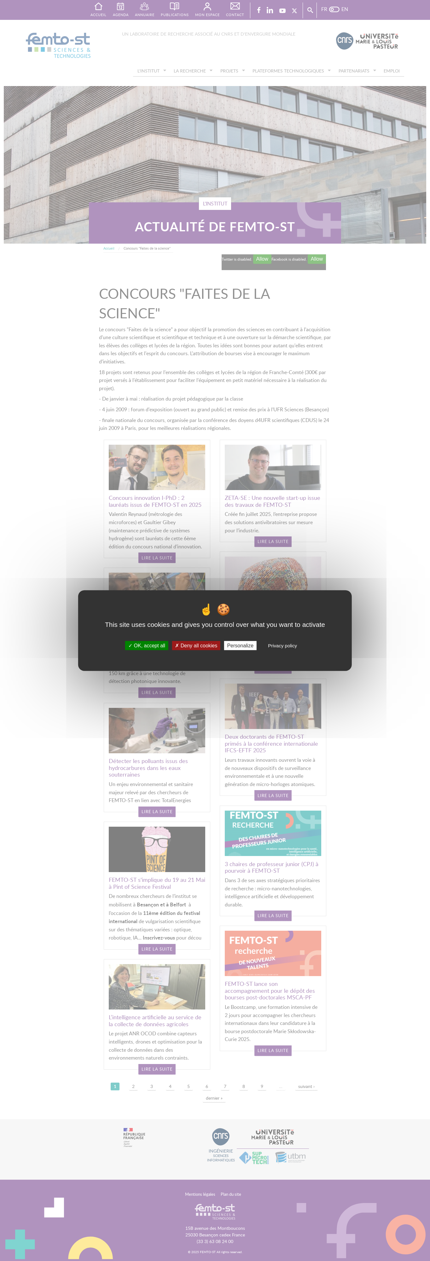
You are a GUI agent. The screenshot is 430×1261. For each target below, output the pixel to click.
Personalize (240, 645)
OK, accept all (146, 645)
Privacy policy (282, 645)
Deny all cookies (196, 645)
